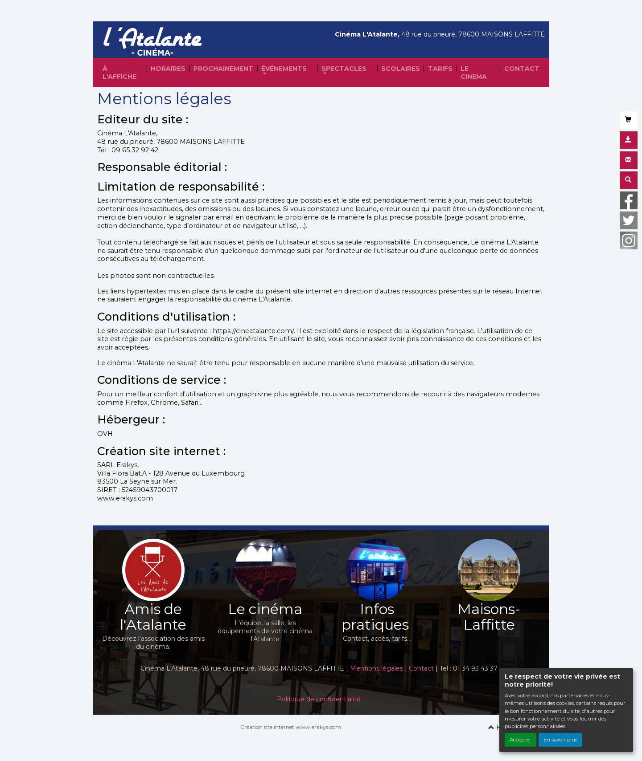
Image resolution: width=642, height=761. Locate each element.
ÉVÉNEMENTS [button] (284, 69)
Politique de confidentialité (319, 699)
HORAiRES (168, 69)
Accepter (520, 740)
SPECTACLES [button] (343, 69)
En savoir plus (560, 740)
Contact (421, 668)
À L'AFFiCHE (119, 73)
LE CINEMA (474, 73)
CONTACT (521, 69)
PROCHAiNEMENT (223, 69)
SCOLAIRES (400, 69)
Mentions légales (376, 668)
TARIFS (440, 69)
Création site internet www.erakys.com (290, 727)
